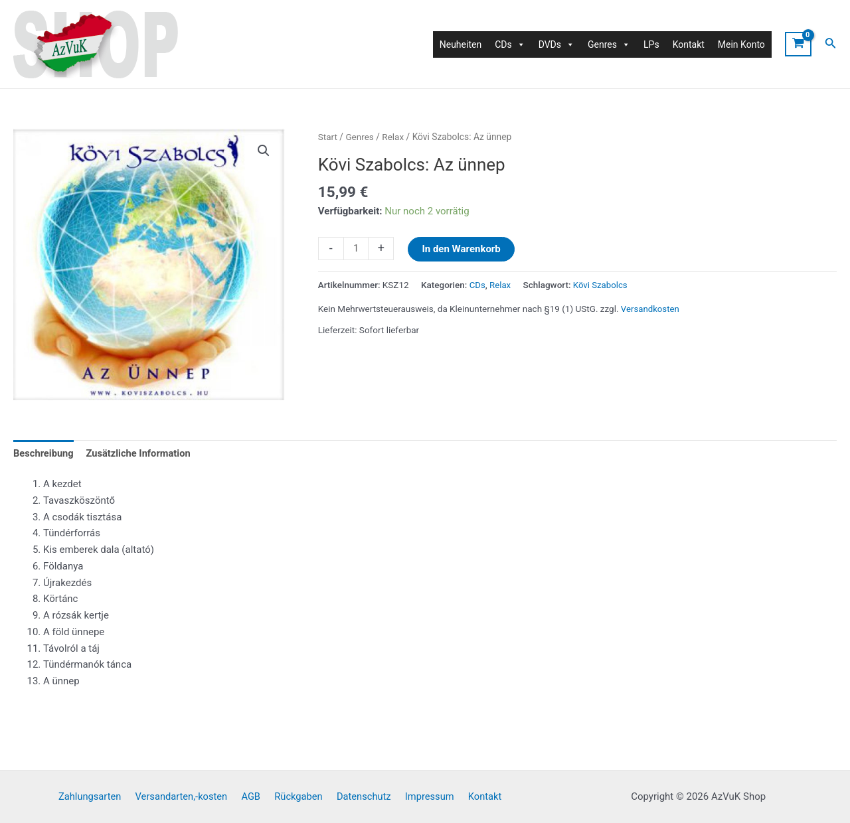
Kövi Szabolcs (602, 284)
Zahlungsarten (98, 796)
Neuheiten (460, 44)
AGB (254, 796)
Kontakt (689, 44)
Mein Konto (741, 44)
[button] (263, 151)
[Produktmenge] (356, 249)
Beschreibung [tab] (44, 453)
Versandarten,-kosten (188, 796)
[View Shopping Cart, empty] (798, 44)
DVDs (556, 44)
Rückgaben (298, 796)
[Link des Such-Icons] (831, 44)
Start (328, 136)
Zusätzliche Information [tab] (141, 453)
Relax (394, 136)
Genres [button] (609, 44)
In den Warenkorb (461, 249)
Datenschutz (361, 796)
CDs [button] (510, 44)
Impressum (424, 796)
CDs (477, 284)
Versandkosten (651, 308)
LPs (651, 44)
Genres (360, 136)
